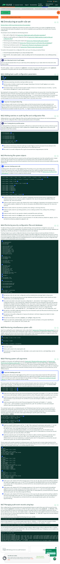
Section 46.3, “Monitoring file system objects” (37, 40)
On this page (5, 12)
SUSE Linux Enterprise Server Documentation (11, 8)
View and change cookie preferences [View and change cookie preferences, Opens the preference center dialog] (40, 557)
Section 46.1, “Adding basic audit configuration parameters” (31, 35)
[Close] (48, 555)
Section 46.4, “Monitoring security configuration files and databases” (36, 43)
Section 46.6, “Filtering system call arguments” (32, 47)
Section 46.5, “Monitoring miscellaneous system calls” (35, 45)
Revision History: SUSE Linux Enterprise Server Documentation (15, 25)
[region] (27, 558)
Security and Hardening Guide (27, 8)
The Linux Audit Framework (40, 8)
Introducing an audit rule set (52, 8)
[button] (4, 558)
